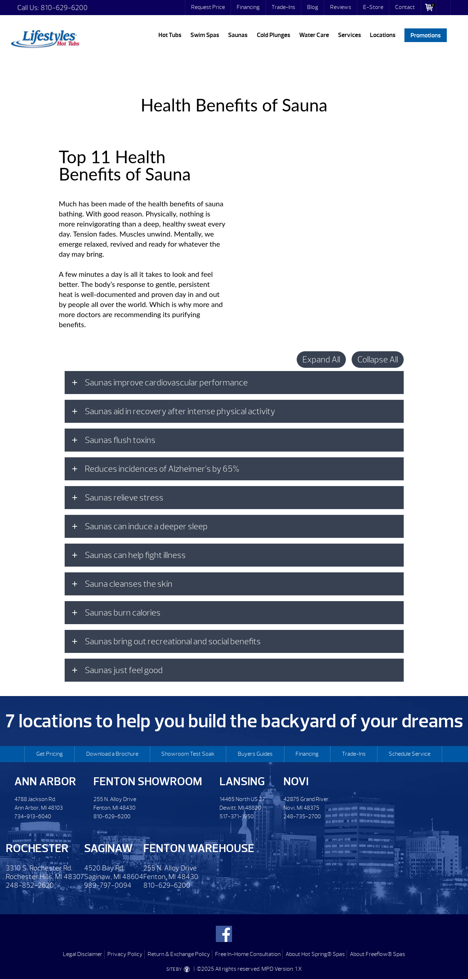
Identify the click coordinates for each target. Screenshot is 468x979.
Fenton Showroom (147, 781)
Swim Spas (204, 35)
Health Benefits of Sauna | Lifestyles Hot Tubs (44, 38)
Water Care (314, 35)
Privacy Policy (125, 954)
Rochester (37, 848)
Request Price (208, 7)
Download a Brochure (112, 754)
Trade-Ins (283, 7)
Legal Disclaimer (82, 954)
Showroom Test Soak (187, 754)
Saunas (237, 35)
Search (443, 7)
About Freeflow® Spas (377, 954)
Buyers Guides (255, 754)
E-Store (373, 7)
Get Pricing (49, 754)
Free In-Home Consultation (248, 954)
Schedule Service (409, 754)
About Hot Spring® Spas (315, 954)
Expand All (321, 359)
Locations (382, 35)
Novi (296, 781)
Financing (248, 7)
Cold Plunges (273, 35)
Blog (312, 7)
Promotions (426, 35)
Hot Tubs (169, 35)
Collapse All (377, 359)
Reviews (340, 7)
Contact (405, 7)
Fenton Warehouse (198, 848)
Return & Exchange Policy (179, 954)
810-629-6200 (64, 7)
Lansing (242, 781)
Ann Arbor (45, 781)
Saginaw (108, 848)
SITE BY (179, 969)
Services (349, 35)
